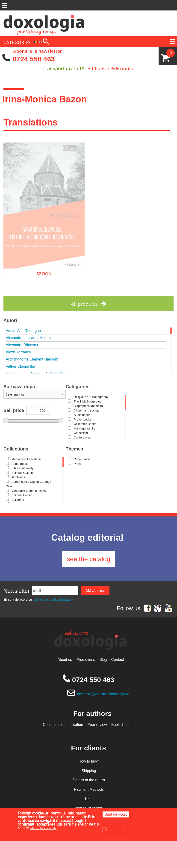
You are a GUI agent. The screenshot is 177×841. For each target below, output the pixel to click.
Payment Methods (89, 790)
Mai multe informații (43, 828)
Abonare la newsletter (37, 51)
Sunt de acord (115, 814)
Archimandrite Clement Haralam (32, 359)
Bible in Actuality (22, 468)
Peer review (97, 725)
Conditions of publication (63, 725)
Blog (103, 660)
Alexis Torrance (18, 352)
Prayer (78, 463)
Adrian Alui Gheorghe (23, 331)
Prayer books (82, 419)
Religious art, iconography (91, 397)
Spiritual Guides (22, 472)
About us (64, 660)
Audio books (82, 415)
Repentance (82, 459)
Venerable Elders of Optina (29, 490)
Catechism (81, 433)
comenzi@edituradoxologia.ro (103, 694)
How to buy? (89, 762)
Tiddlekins (18, 477)
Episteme (18, 499)
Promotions (86, 660)
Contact (117, 660)
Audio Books (20, 463)
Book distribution (125, 725)
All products (84, 304)
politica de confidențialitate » (53, 600)
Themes (74, 448)
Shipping (89, 771)
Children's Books (85, 424)
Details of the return (89, 780)
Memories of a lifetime (26, 459)
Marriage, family (84, 428)
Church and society (86, 410)
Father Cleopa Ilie (20, 366)
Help (89, 799)
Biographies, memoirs (88, 406)
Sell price (13, 410)
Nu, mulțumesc (117, 829)
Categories (77, 386)
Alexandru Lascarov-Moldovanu (32, 338)
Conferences (82, 437)
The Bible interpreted (88, 401)
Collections (15, 448)
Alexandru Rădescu (22, 345)
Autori (10, 320)
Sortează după (19, 386)
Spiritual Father (22, 495)
